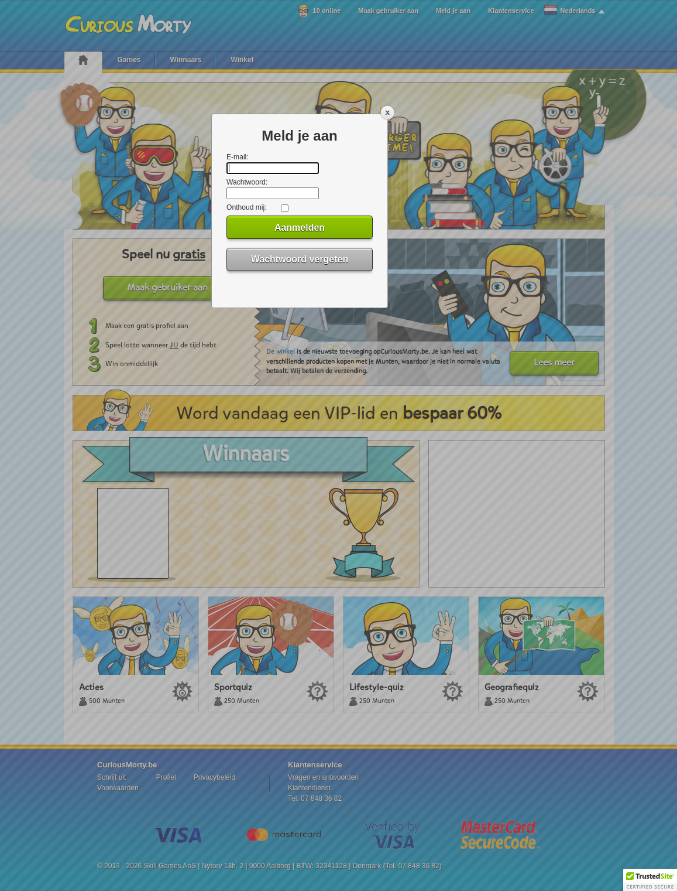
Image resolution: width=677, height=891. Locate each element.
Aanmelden (299, 228)
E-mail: (237, 157)
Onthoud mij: (246, 207)
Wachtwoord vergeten (300, 259)
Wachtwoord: (246, 182)
